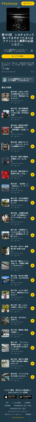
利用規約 (28, 414)
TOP (7, 402)
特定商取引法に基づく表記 (22, 405)
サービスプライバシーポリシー (18, 411)
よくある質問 (16, 402)
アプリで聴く (18, 56)
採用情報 (7, 405)
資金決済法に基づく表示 (18, 408)
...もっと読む (5, 68)
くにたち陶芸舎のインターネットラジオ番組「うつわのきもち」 (15, 50)
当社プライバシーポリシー (13, 414)
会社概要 (27, 402)
